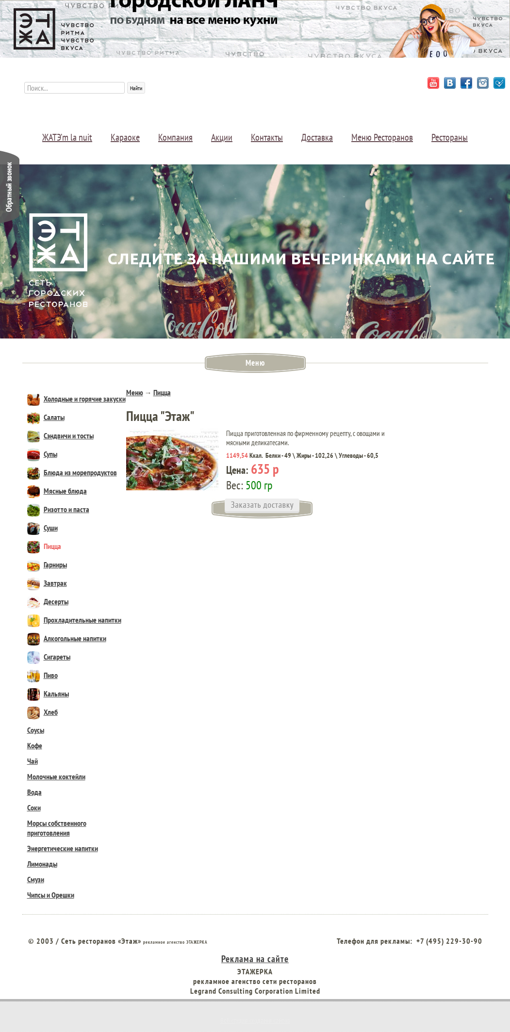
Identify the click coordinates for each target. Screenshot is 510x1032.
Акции (221, 137)
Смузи (35, 879)
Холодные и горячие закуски (76, 398)
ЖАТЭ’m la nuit (67, 137)
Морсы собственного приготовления (56, 828)
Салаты (46, 417)
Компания (175, 137)
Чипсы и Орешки (50, 895)
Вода (34, 792)
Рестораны (449, 137)
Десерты (47, 601)
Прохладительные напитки (74, 620)
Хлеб (42, 712)
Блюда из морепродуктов (72, 472)
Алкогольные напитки (66, 638)
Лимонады (42, 864)
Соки (34, 807)
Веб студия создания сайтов (255, 1020)
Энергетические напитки (62, 848)
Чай (32, 761)
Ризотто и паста (58, 509)
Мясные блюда (57, 491)
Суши (42, 527)
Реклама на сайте (255, 958)
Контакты (267, 137)
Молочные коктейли (56, 776)
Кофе (34, 745)
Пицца (44, 546)
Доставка (317, 137)
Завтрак (47, 583)
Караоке (125, 137)
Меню (134, 392)
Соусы (35, 730)
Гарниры (47, 564)
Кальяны (48, 693)
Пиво (42, 675)
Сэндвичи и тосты (60, 435)
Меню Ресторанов (382, 137)
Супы (42, 454)
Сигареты (48, 656)
